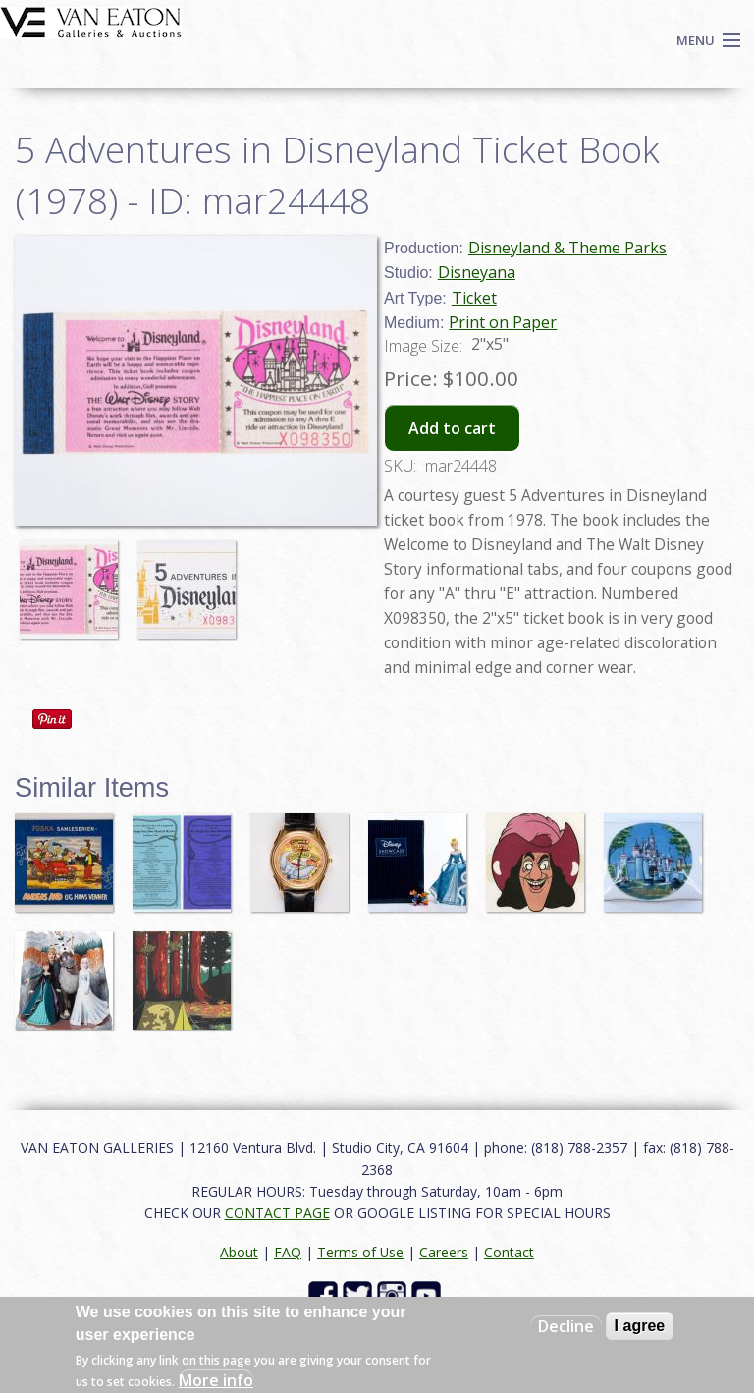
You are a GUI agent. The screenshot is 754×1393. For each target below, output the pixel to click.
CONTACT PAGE (277, 1212)
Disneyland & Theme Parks (567, 247)
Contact (509, 1252)
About (239, 1252)
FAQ (287, 1252)
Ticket (474, 297)
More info (216, 1380)
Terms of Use (360, 1252)
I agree (640, 1325)
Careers (443, 1252)
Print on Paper (503, 322)
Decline (566, 1326)
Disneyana (476, 272)
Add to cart (452, 428)
